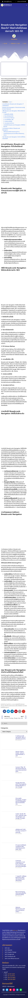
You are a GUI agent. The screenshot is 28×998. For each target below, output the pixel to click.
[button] (26, 5)
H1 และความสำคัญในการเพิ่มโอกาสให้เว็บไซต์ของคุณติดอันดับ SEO (21, 847)
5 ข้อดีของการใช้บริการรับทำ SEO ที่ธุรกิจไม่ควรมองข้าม (21, 737)
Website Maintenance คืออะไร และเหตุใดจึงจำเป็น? (20, 909)
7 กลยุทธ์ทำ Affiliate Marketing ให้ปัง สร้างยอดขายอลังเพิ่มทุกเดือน (21, 878)
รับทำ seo (15, 930)
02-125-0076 (11, 976)
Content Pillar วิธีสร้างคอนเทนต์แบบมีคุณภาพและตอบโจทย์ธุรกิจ (21, 769)
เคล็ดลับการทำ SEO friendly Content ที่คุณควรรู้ (21, 831)
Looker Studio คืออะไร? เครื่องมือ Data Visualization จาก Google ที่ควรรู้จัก (21, 816)
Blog (25, 43)
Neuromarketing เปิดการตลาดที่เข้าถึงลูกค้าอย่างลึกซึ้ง (21, 893)
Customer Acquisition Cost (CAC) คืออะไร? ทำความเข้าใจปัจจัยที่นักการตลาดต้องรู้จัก (21, 863)
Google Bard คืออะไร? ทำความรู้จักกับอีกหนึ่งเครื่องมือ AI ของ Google (21, 785)
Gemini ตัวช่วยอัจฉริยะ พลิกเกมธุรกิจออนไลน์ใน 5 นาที (20, 754)
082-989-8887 (11, 979)
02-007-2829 (11, 974)
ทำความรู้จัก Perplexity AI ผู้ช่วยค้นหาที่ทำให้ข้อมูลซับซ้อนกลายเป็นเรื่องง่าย (21, 801)
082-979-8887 (11, 978)
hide (10, 102)
